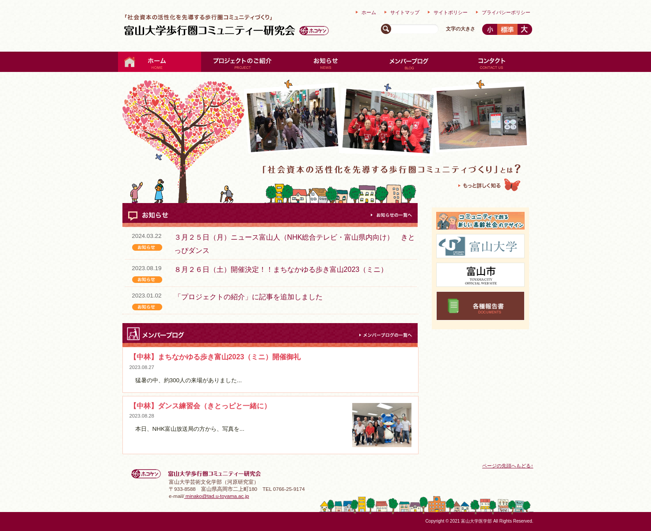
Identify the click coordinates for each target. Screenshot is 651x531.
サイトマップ (404, 12)
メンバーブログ (408, 62)
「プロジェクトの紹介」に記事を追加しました (248, 297)
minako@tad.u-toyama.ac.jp (216, 496)
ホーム (369, 12)
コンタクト (491, 62)
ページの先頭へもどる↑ (507, 465)
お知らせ (325, 62)
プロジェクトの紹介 (242, 62)
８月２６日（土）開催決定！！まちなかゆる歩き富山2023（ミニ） (281, 269)
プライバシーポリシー (506, 12)
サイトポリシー (451, 12)
